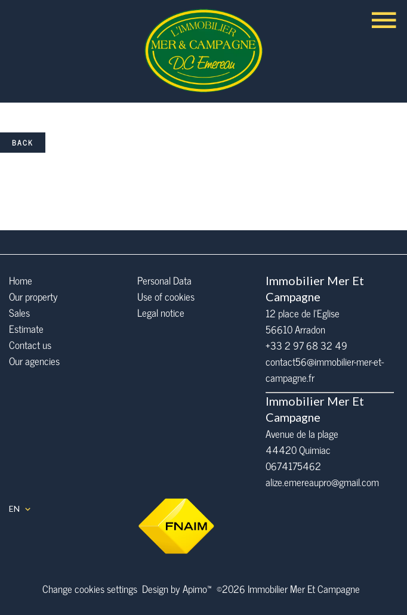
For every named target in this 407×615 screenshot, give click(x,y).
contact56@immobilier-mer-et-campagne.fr (325, 369)
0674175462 (293, 466)
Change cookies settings (89, 588)
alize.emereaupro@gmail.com (322, 482)
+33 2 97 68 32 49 (306, 345)
